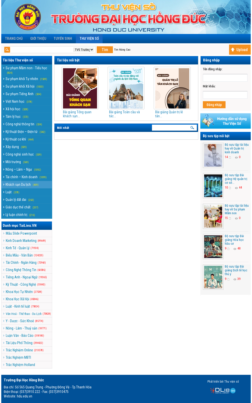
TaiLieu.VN (28, 225)
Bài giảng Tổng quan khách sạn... (77, 114)
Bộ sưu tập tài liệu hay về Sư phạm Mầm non (237, 209)
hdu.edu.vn (24, 396)
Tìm (105, 49)
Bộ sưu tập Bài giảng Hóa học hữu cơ (234, 239)
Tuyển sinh (63, 38)
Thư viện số (89, 38)
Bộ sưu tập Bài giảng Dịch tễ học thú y (236, 270)
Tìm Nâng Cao (122, 49)
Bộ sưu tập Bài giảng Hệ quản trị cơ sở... (236, 179)
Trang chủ (14, 38)
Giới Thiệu (38, 38)
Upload (239, 49)
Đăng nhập (214, 105)
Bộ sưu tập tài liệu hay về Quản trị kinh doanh (237, 148)
